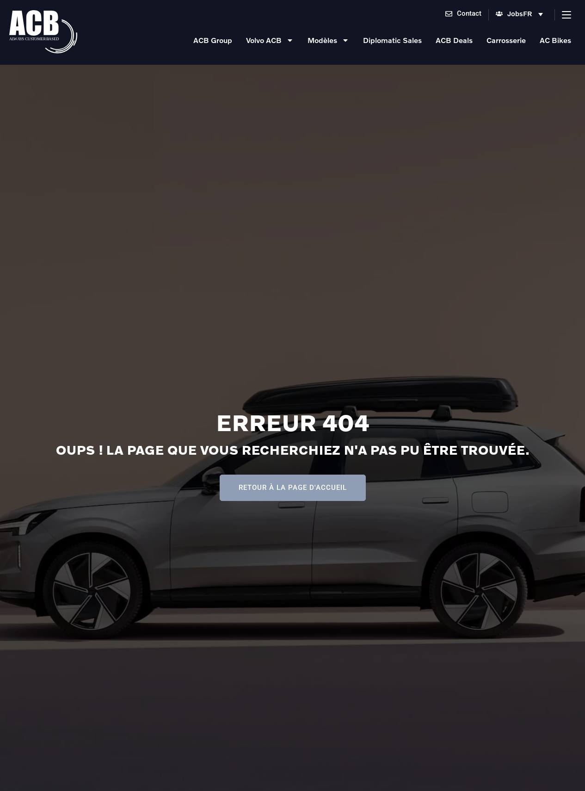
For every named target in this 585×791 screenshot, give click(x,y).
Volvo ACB (270, 40)
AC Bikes (555, 40)
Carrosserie (506, 40)
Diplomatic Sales (392, 40)
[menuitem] (535, 14)
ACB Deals (454, 40)
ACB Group (212, 40)
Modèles (328, 40)
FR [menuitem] (527, 13)
